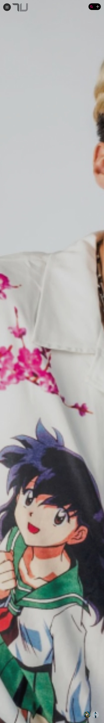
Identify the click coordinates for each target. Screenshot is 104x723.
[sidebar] (97, 7)
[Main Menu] (7, 7)
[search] (91, 6)
